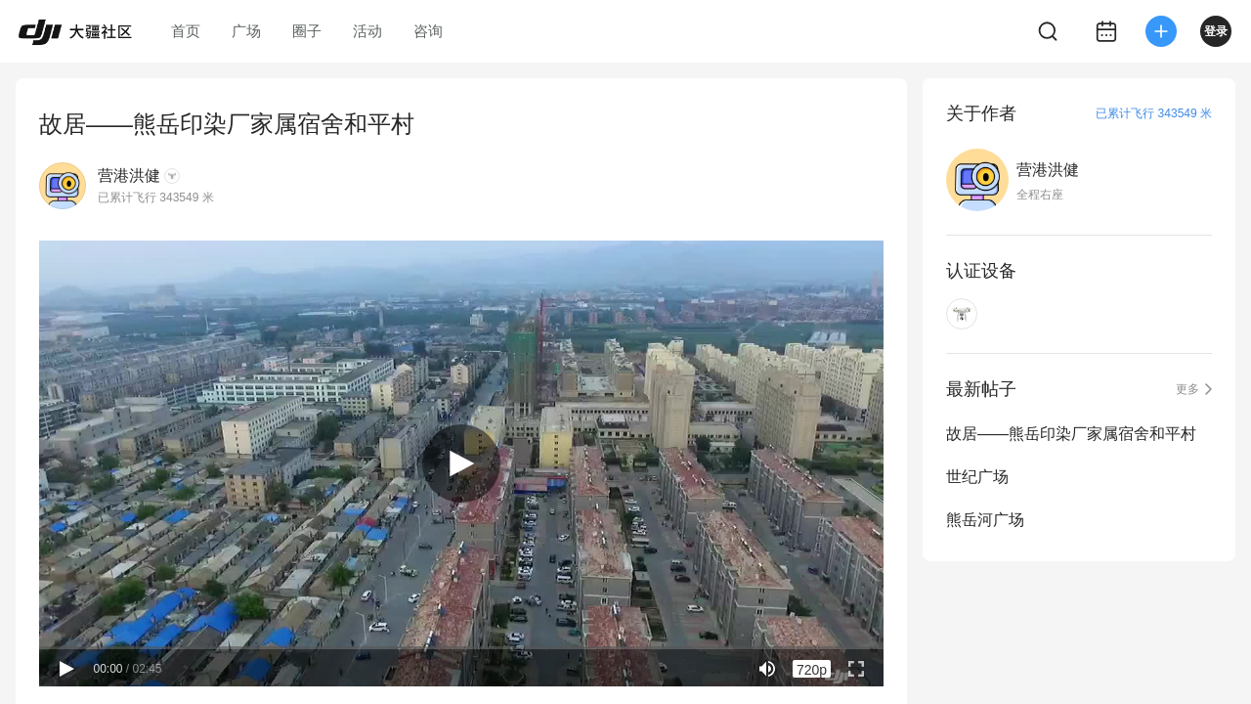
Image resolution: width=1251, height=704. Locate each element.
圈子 (307, 30)
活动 (367, 30)
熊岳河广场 (985, 519)
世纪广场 (977, 476)
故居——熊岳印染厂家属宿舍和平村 (1071, 433)
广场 (246, 30)
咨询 (428, 30)
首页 (185, 30)
